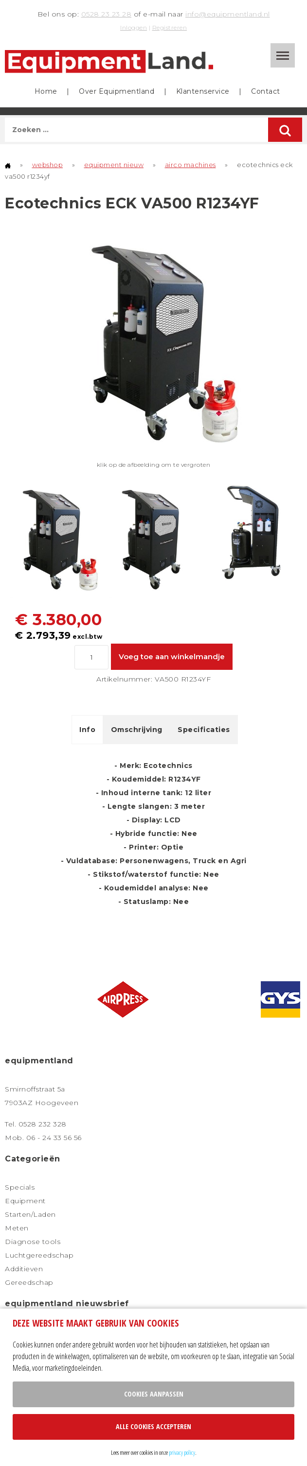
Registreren (169, 27)
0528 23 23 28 (106, 14)
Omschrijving (137, 729)
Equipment (25, 1200)
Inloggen (133, 27)
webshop (47, 165)
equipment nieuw (114, 165)
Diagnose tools (32, 1241)
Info (87, 729)
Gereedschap (29, 1282)
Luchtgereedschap (39, 1255)
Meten (17, 1228)
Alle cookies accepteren (153, 1426)
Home (46, 91)
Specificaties (204, 729)
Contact (265, 91)
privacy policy (182, 1452)
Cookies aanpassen (153, 1393)
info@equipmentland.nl (227, 14)
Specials (20, 1187)
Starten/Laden (30, 1214)
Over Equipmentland (116, 91)
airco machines (190, 165)
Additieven (24, 1268)
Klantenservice (203, 91)
